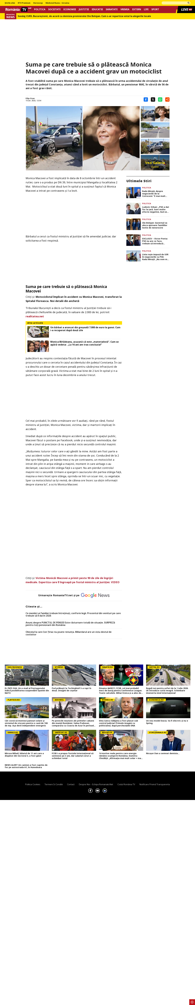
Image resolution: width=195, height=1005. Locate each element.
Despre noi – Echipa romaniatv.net (96, 784)
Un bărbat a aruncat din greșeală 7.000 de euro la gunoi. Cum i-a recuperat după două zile (85, 329)
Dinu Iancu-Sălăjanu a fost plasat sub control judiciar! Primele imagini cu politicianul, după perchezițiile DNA (118, 723)
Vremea (124, 9)
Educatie (97, 9)
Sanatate (112, 9)
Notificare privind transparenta (154, 784)
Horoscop (38, 3)
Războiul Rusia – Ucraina (57, 3)
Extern (136, 9)
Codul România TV (126, 784)
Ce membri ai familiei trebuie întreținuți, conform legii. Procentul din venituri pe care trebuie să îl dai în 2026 (73, 614)
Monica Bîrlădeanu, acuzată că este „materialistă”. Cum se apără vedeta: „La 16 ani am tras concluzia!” (84, 343)
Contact (71, 784)
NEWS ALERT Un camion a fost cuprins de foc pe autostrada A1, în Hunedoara (26, 766)
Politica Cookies (32, 784)
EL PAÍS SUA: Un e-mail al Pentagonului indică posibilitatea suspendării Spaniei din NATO (27, 690)
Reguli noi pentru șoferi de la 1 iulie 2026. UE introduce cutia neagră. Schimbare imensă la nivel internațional (167, 690)
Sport (155, 9)
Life (146, 9)
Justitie (84, 9)
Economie (69, 9)
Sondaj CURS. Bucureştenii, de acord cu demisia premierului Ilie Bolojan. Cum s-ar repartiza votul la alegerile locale (84, 16)
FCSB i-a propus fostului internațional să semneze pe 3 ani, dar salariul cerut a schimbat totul (72, 755)
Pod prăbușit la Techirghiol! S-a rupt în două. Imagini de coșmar (71, 689)
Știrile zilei (10, 3)
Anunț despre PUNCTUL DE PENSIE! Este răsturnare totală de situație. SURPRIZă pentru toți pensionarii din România (70, 623)
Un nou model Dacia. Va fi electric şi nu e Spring (167, 722)
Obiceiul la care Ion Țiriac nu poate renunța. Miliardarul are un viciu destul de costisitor (69, 633)
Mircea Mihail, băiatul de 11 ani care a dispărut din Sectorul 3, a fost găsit (24, 754)
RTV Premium (24, 3)
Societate (54, 9)
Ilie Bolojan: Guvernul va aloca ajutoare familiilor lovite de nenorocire (154, 225)
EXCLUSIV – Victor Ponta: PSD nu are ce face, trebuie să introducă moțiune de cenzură (155, 241)
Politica (39, 9)
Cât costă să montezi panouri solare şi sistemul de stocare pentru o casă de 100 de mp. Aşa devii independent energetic (26, 723)
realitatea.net (35, 316)
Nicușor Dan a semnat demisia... (162, 753)
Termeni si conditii (54, 784)
